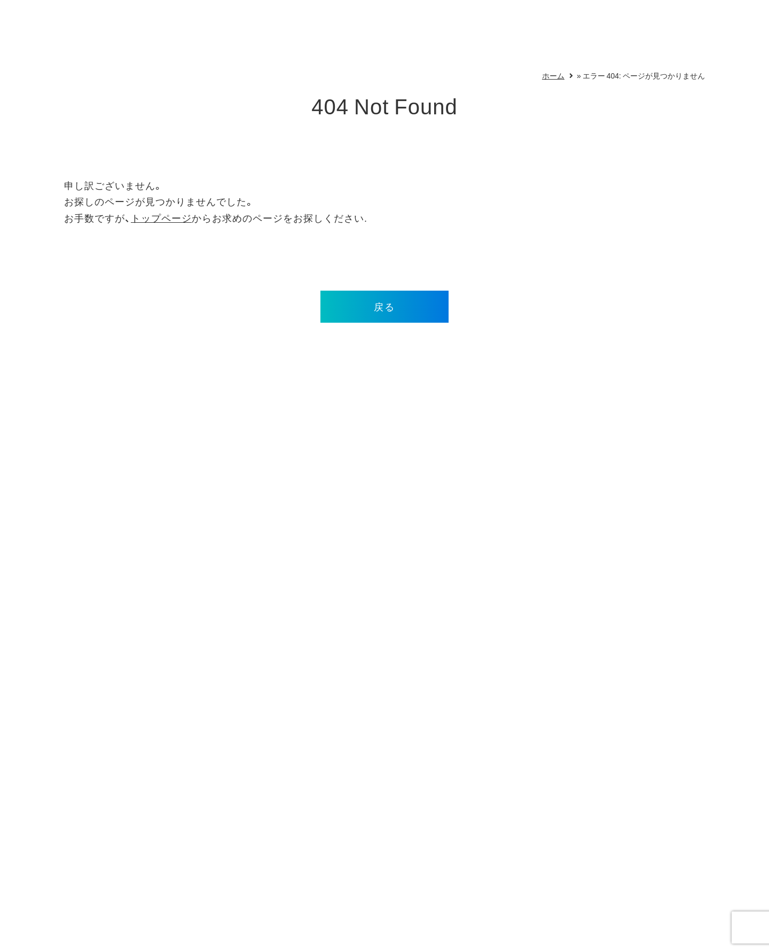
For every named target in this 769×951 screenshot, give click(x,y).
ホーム (553, 75)
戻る (384, 306)
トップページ (161, 218)
